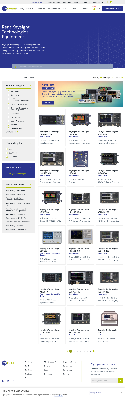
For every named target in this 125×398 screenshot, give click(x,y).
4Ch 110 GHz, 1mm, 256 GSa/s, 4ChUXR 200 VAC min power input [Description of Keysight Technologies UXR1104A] (79, 143)
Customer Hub (98, 2)
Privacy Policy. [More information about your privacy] (58, 396)
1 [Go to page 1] (70, 351)
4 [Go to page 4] (80, 351)
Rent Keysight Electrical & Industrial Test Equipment (16, 210)
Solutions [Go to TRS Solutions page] (28, 374)
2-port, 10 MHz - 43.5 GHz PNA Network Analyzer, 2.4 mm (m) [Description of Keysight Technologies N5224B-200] (108, 221)
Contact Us (86, 2)
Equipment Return (54, 2)
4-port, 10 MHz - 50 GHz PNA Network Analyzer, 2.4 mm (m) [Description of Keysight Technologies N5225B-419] (79, 342)
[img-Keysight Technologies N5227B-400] (109, 112)
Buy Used (13, 153)
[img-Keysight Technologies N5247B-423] (109, 270)
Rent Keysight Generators (16, 214)
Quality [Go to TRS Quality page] (46, 370)
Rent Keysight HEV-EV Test (16, 218)
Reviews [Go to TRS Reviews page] (47, 366)
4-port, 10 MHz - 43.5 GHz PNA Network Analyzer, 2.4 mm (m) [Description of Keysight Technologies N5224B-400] (79, 221)
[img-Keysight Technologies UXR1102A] (51, 190)
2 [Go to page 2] (74, 351)
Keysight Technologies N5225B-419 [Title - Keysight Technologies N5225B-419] (79, 331)
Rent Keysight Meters (14, 225)
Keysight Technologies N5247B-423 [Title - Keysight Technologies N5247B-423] (108, 290)
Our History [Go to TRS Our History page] (67, 370)
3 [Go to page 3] (77, 351)
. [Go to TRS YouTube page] (13, 381)
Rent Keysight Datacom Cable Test (18, 204)
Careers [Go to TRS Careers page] (66, 374)
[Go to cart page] (98, 8)
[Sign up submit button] (120, 380)
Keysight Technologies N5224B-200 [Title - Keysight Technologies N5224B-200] (108, 210)
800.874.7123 (37, 2)
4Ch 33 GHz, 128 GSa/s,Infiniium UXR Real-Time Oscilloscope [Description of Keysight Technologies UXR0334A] (108, 182)
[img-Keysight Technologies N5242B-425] (51, 151)
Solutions (75, 9)
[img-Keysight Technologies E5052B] (51, 229)
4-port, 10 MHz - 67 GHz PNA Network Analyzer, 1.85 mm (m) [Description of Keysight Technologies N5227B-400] (107, 143)
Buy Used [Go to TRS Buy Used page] (28, 370)
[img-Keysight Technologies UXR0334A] (109, 151)
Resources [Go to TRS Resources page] (48, 374)
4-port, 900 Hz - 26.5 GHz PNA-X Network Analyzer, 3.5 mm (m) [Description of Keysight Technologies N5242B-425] (50, 182)
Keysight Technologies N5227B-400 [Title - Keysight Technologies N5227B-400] (108, 133)
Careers (76, 2)
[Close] (122, 393)
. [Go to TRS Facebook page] (3, 381)
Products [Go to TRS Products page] (28, 362)
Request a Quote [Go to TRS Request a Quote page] (69, 362)
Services (66, 9)
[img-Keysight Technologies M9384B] (51, 270)
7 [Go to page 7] (90, 351)
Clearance (13, 157)
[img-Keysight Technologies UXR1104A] (80, 112)
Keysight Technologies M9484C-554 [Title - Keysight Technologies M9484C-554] (50, 133)
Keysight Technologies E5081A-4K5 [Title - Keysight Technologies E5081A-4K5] (79, 290)
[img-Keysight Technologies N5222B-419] (80, 229)
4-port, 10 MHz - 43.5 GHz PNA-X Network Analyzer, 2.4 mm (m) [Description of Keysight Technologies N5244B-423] (108, 260)
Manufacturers (54, 9)
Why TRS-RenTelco (28, 9)
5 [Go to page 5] (84, 351)
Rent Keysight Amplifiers (15, 190)
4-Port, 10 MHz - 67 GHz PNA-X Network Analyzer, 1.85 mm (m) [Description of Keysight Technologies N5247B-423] (108, 301)
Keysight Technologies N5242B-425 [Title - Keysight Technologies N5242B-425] (50, 171)
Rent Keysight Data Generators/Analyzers (15, 199)
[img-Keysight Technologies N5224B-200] (109, 190)
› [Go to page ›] (94, 351)
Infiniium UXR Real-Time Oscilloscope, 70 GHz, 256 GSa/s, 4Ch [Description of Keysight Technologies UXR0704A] (50, 342)
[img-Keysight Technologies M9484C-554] (51, 112)
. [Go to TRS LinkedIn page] (8, 381)
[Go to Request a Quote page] (112, 8)
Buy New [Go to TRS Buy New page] (28, 366)
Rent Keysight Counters (15, 194)
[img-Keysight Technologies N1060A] (80, 151)
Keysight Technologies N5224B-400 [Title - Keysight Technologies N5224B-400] (79, 210)
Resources (86, 9)
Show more (11, 132)
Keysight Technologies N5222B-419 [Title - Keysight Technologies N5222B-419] (79, 249)
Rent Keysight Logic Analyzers (18, 222)
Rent (10, 149)
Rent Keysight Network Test (17, 229)
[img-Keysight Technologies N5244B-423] (109, 229)
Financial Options (15, 143)
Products (42, 9)
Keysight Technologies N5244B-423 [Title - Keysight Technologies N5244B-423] (108, 249)
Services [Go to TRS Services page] (28, 378)
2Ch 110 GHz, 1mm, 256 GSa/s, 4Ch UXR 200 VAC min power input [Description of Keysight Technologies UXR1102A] (50, 221)
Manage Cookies (95, 393)
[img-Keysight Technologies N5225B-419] (80, 311)
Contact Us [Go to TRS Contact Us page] (67, 366)
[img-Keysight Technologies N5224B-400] (80, 190)
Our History (67, 2)
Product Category (15, 85)
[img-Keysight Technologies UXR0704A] (51, 311)
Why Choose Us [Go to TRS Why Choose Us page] (50, 362)
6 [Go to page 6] (87, 351)
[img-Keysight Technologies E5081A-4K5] (80, 270)
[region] (62, 393)
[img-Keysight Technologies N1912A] (109, 311)
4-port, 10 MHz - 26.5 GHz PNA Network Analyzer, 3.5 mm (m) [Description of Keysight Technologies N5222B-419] (79, 260)
